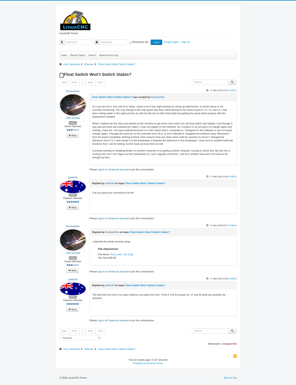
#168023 (233, 176)
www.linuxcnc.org (108, 55)
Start (64, 82)
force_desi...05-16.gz (121, 254)
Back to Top (230, 377)
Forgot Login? (172, 42)
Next (90, 82)
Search (92, 55)
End (100, 82)
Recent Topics (77, 55)
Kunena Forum (155, 363)
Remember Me (140, 42)
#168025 (233, 278)
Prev (74, 82)
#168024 (233, 225)
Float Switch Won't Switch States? (112, 97)
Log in (156, 42)
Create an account (118, 169)
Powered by (139, 363)
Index (64, 55)
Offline (73, 123)
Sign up (185, 42)
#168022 (233, 90)
